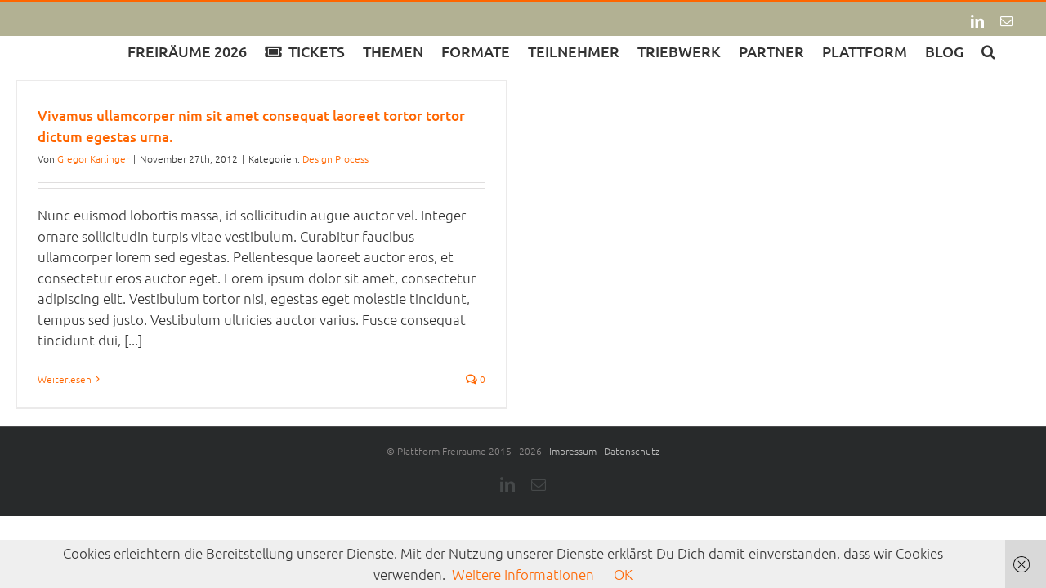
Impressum (573, 450)
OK (623, 574)
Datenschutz (631, 450)
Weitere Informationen (523, 574)
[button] (1006, 50)
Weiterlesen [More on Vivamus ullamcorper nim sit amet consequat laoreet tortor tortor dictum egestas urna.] (65, 378)
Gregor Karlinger (93, 158)
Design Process (335, 158)
